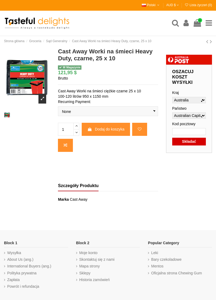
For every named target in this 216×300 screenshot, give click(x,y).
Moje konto (88, 253)
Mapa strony (89, 266)
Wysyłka (14, 253)
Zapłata (13, 280)
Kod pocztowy (183, 124)
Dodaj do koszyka (105, 129)
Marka (63, 199)
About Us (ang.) (20, 259)
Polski (151, 5)
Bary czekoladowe (166, 259)
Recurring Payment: (74, 102)
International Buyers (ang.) (29, 266)
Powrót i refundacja (23, 286)
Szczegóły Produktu (78, 185)
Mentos (157, 266)
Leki (154, 253)
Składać (189, 141)
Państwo (179, 108)
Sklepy (85, 273)
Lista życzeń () (198, 5)
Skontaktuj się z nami (97, 259)
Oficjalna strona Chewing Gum (176, 273)
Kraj (175, 92)
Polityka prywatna (22, 273)
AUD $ (172, 5)
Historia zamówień (94, 280)
